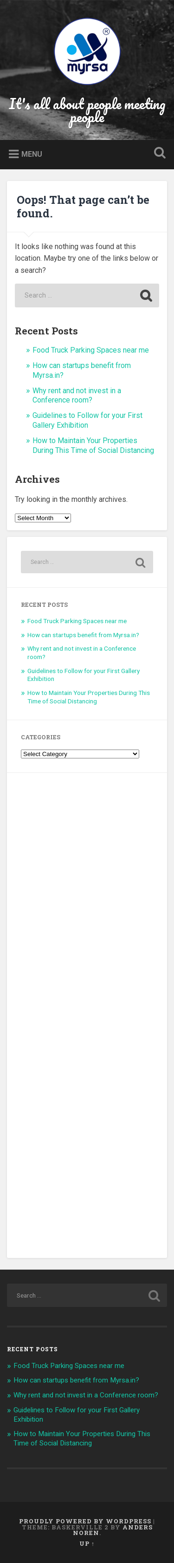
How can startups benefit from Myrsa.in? (83, 635)
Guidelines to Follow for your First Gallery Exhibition (87, 420)
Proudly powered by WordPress (85, 1521)
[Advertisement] (87, 1015)
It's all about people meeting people (87, 110)
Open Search (157, 153)
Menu (31, 154)
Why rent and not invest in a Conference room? (76, 395)
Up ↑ (87, 1543)
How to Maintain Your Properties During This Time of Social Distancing (93, 445)
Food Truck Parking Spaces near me (90, 350)
